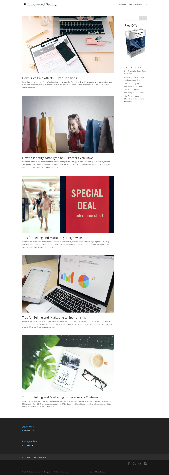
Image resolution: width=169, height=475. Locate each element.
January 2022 (29, 431)
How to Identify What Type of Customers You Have (57, 158)
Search (143, 18)
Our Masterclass (135, 5)
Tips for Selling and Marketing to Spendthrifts (54, 317)
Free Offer (122, 5)
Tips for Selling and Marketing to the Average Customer (61, 397)
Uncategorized (29, 445)
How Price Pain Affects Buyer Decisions (49, 78)
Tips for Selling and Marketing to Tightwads (52, 238)
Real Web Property (99, 472)
